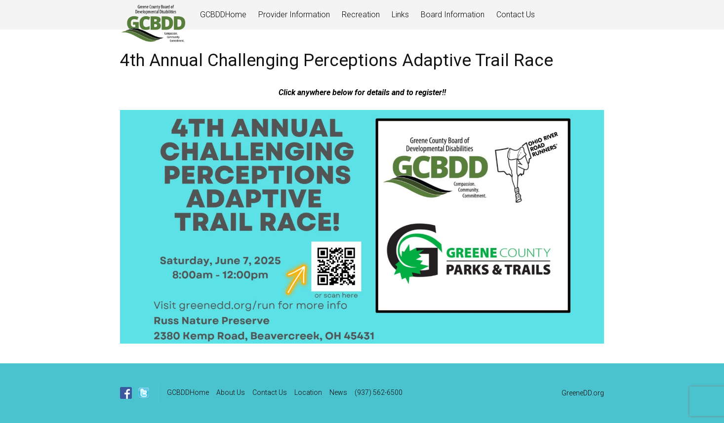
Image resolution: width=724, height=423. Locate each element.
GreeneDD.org (583, 393)
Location (308, 392)
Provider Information (294, 14)
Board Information (452, 14)
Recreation (361, 14)
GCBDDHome (223, 14)
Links (400, 14)
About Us (230, 392)
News (338, 392)
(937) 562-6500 (378, 392)
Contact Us (515, 14)
